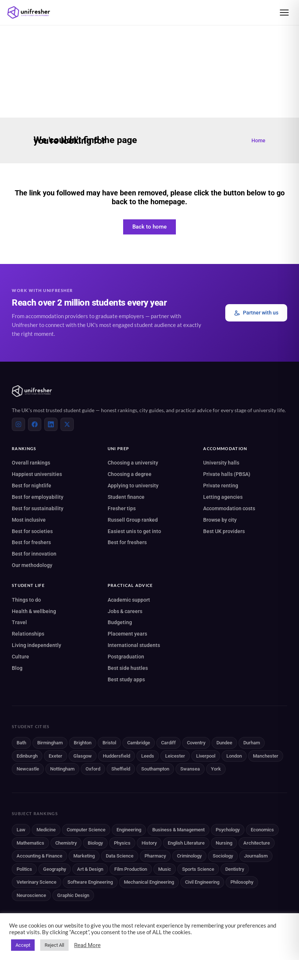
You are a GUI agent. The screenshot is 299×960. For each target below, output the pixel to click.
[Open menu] (284, 12)
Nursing (224, 843)
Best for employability (37, 497)
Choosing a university (133, 463)
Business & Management (178, 829)
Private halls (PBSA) (226, 474)
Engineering (129, 829)
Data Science (119, 856)
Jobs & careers (125, 611)
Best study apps (126, 679)
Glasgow (82, 756)
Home (258, 140)
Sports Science (198, 869)
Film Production (130, 869)
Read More (87, 945)
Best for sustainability (37, 508)
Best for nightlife (31, 485)
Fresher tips (122, 508)
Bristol (109, 742)
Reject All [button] (54, 945)
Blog (17, 668)
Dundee (224, 742)
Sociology (223, 856)
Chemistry (66, 843)
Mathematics (30, 843)
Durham (251, 742)
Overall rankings (31, 463)
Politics (24, 869)
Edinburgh (27, 756)
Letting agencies (223, 497)
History (149, 843)
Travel (19, 622)
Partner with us (256, 313)
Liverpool (205, 756)
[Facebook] (34, 424)
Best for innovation (34, 554)
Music (164, 869)
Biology (95, 843)
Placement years (127, 634)
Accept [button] (22, 945)
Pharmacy (155, 856)
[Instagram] (18, 424)
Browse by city (220, 520)
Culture (20, 657)
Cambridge (138, 742)
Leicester (175, 756)
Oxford (93, 769)
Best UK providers (224, 531)
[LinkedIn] (51, 424)
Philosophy (241, 882)
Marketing (84, 856)
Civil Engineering (202, 882)
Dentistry (234, 869)
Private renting (220, 485)
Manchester (265, 756)
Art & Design (90, 869)
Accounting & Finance (39, 856)
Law (21, 829)
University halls (221, 463)
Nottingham (62, 769)
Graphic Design (73, 895)
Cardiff (168, 742)
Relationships (28, 634)
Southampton (155, 769)
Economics (262, 829)
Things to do (26, 600)
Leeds (147, 756)
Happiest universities (37, 474)
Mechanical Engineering (149, 882)
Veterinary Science (36, 882)
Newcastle (28, 769)
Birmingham (50, 742)
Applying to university (133, 485)
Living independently (36, 645)
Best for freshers (31, 542)
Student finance (126, 497)
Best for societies (32, 531)
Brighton (82, 742)
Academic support (129, 600)
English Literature (186, 843)
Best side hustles (128, 668)
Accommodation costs (229, 508)
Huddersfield (116, 756)
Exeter (55, 756)
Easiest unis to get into (134, 531)
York (216, 769)
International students (134, 645)
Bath (21, 742)
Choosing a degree (130, 474)
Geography (54, 869)
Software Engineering (90, 882)
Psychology (228, 829)
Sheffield (120, 769)
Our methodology (32, 565)
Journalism (256, 856)
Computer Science (86, 829)
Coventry (196, 742)
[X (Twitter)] (67, 424)
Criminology (189, 856)
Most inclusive (29, 520)
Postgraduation (126, 657)
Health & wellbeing (34, 611)
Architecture (256, 843)
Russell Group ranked (133, 520)
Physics (122, 843)
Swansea (190, 769)
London (234, 756)
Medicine (46, 829)
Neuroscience (31, 895)
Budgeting (120, 622)
